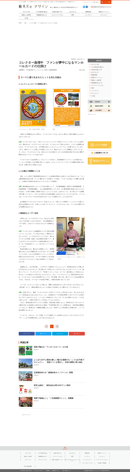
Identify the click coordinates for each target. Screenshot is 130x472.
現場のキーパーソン (104, 11)
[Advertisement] (65, 41)
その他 (26, 18)
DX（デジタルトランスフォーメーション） (72, 460)
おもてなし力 (72, 11)
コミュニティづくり (87, 459)
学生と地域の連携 (28, 466)
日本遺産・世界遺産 (102, 463)
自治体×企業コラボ (57, 11)
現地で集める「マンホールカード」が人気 (51, 347)
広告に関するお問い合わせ (26, 470)
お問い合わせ (96, 2)
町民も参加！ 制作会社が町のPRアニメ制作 (52, 385)
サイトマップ (87, 2)
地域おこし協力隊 (26, 15)
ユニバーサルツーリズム (87, 463)
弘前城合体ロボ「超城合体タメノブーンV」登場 (53, 372)
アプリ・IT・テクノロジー (102, 459)
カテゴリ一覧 (26, 11)
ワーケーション (28, 459)
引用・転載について (66, 470)
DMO (72, 15)
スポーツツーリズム (42, 459)
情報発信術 (88, 11)
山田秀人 (22, 70)
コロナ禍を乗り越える (41, 11)
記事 (25, 22)
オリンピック (103, 15)
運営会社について (56, 470)
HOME (20, 22)
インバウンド (88, 15)
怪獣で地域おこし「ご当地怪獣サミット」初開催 (53, 398)
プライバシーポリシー (39, 470)
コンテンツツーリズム (57, 15)
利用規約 (48, 470)
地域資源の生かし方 (42, 15)
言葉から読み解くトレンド (57, 459)
